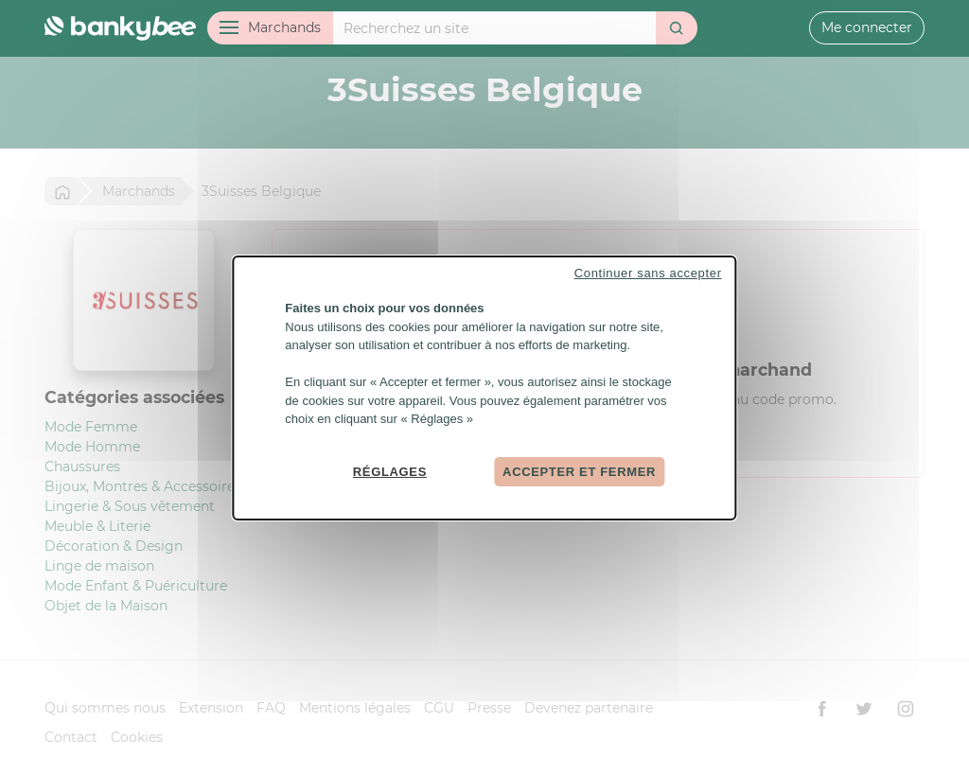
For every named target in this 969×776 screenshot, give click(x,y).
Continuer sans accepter (648, 273)
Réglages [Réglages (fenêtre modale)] (390, 471)
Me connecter (866, 27)
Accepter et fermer (579, 471)
